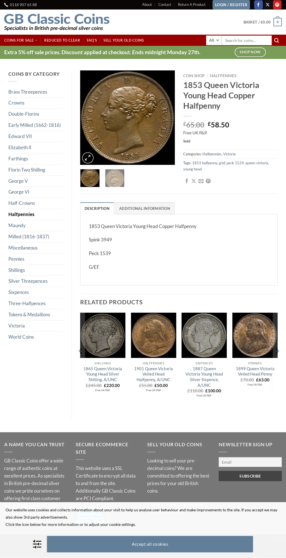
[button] (263, 22)
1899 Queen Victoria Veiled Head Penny (255, 371)
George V (18, 181)
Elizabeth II (19, 147)
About (147, 4)
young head (192, 169)
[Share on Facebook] (186, 181)
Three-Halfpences (27, 303)
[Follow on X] (268, 4)
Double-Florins (23, 114)
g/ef (222, 163)
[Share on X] (193, 181)
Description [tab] (97, 208)
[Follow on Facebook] (258, 4)
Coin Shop (194, 75)
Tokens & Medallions (29, 314)
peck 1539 (235, 163)
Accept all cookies (150, 544)
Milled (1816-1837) (28, 236)
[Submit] (277, 40)
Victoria (16, 326)
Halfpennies (21, 214)
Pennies (16, 259)
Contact (164, 4)
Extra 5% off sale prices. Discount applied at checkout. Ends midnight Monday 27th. (102, 52)
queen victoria (257, 163)
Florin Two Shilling (26, 170)
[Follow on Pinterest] (277, 4)
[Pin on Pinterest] (208, 181)
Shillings (16, 270)
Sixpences (18, 292)
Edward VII (20, 136)
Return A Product (192, 4)
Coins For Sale (20, 40)
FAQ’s (92, 40)
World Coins (21, 337)
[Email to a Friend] (201, 181)
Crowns (16, 103)
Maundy (17, 225)
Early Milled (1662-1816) (34, 125)
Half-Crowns (21, 203)
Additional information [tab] (144, 208)
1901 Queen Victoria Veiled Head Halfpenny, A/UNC (153, 374)
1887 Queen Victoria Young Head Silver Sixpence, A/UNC (204, 377)
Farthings (18, 159)
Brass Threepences (27, 92)
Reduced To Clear (62, 40)
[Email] (250, 462)
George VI (18, 192)
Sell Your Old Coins (123, 40)
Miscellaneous (22, 248)
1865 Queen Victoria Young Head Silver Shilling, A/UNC (102, 374)
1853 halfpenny (204, 163)
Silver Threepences (27, 281)
